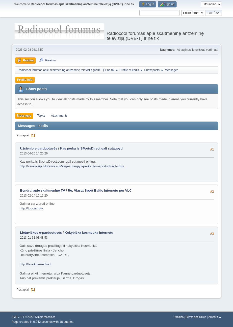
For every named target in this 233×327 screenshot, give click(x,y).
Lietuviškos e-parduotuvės (41, 232)
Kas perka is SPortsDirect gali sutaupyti (91, 148)
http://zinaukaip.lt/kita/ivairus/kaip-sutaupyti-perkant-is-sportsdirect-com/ (72, 166)
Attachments (59, 115)
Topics (41, 115)
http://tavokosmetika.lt (36, 264)
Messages (24, 115)
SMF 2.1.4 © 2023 (22, 316)
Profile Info (25, 79)
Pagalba (179, 316)
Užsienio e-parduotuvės (38, 148)
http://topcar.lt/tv (31, 208)
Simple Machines (45, 316)
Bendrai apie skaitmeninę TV (42, 190)
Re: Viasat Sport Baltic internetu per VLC (100, 190)
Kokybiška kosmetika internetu (89, 232)
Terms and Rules (196, 316)
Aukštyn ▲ (214, 316)
